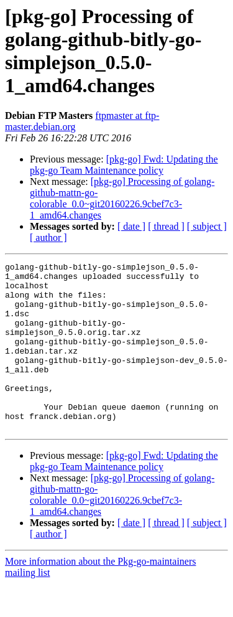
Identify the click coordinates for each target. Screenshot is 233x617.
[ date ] (131, 226)
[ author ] (48, 237)
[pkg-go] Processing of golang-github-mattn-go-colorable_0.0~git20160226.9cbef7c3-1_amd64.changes (122, 198)
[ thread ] (166, 226)
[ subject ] (207, 226)
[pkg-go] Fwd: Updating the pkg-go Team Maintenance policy (124, 165)
